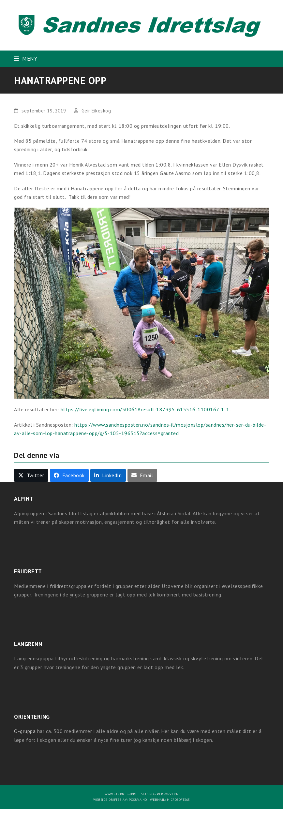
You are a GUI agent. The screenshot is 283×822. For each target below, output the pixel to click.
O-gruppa (25, 731)
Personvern (167, 794)
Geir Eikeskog (96, 111)
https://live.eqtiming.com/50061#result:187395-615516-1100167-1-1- (146, 409)
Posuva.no (138, 800)
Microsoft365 (178, 800)
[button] (25, 58)
